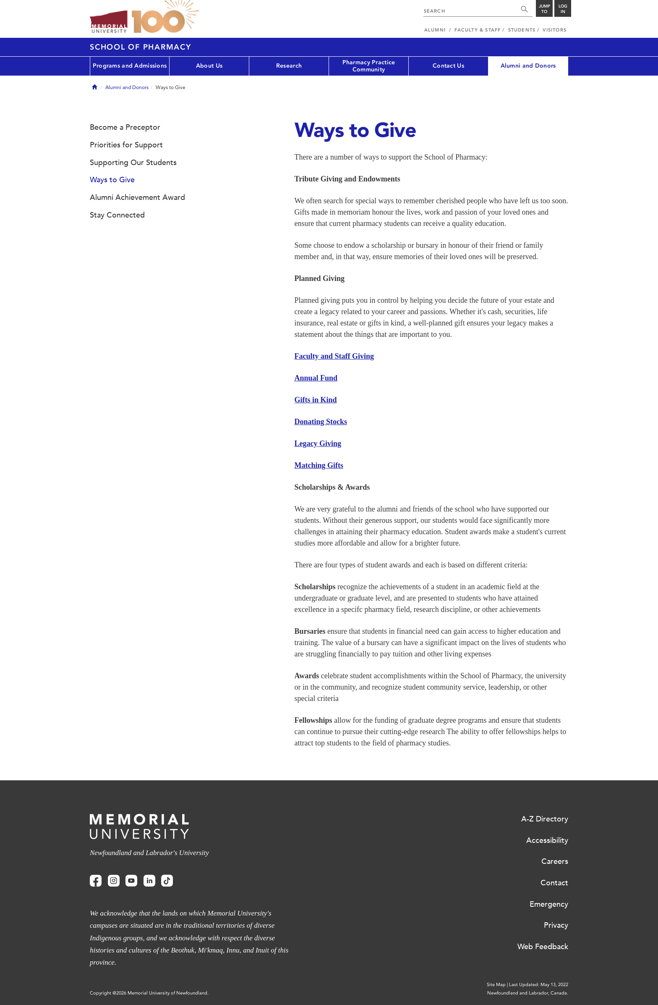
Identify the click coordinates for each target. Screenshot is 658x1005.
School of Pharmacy (140, 47)
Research (289, 65)
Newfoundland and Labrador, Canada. (527, 993)
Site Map (496, 984)
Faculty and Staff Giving (334, 356)
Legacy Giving (318, 443)
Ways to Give (112, 179)
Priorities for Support (126, 145)
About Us (209, 65)
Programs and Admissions (130, 65)
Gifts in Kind (316, 400)
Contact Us (448, 65)
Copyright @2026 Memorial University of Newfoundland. (149, 993)
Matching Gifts (319, 465)
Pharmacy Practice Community (368, 66)
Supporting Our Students (133, 162)
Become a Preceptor (125, 127)
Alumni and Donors (528, 65)
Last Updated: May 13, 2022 (538, 984)
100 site (165, 17)
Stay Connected (117, 215)
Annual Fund (316, 378)
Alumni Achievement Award (137, 197)
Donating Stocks (321, 421)
